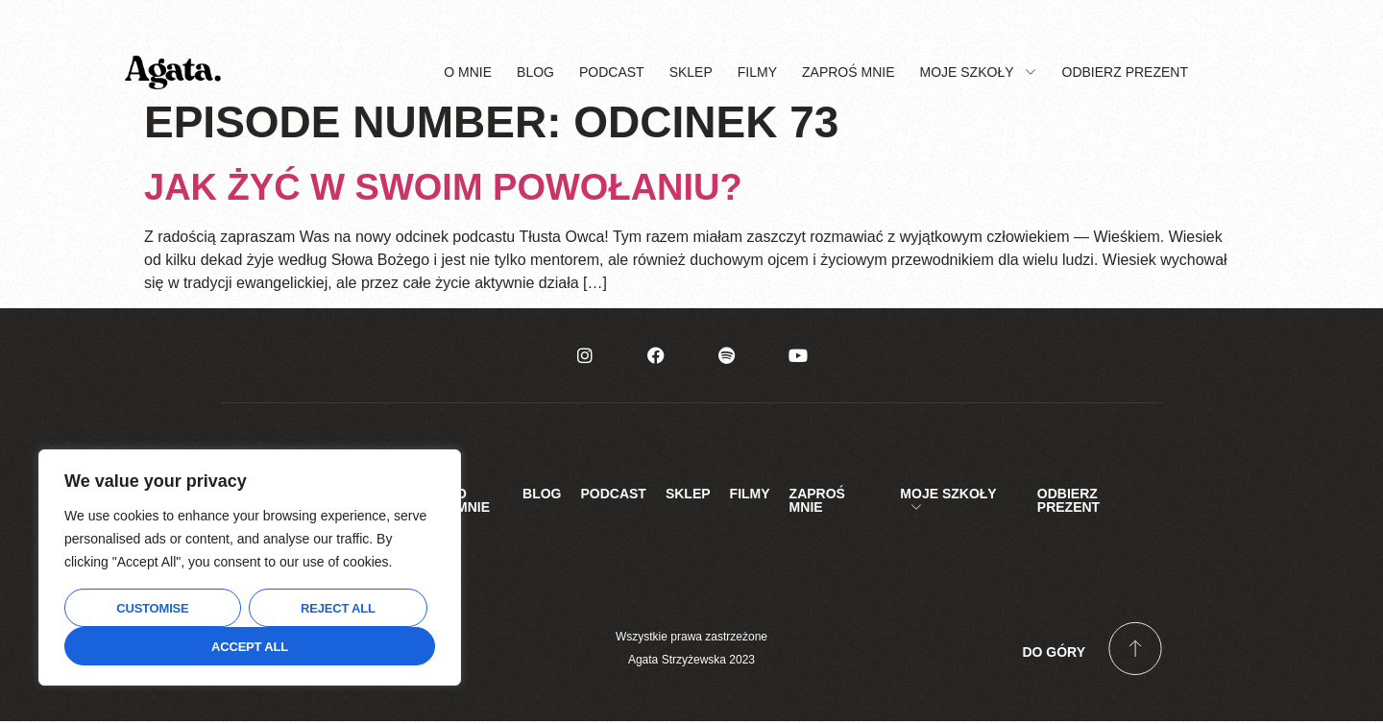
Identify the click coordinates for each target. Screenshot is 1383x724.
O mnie (468, 73)
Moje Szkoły (978, 73)
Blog (535, 73)
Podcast (611, 73)
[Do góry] (1135, 651)
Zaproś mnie (848, 73)
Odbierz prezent (1125, 73)
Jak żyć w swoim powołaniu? (443, 189)
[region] (249, 567)
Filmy (757, 73)
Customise (152, 608)
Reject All (338, 608)
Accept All (249, 647)
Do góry (1053, 655)
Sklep (691, 73)
